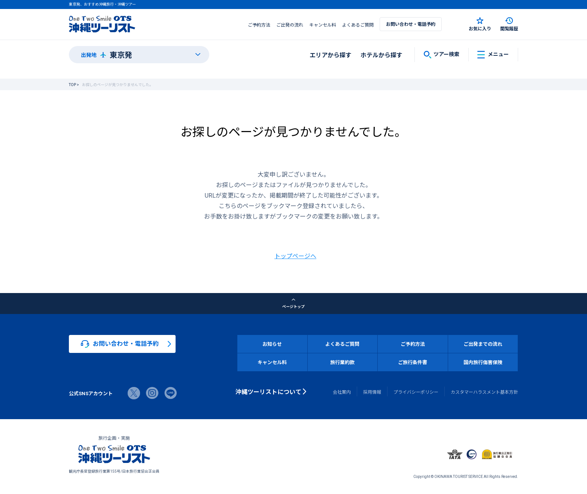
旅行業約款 (342, 362)
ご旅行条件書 (412, 362)
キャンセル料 (322, 24)
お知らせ (272, 343)
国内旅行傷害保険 (482, 362)
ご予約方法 (259, 24)
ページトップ (293, 303)
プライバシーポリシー (415, 391)
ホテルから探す (381, 54)
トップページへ (295, 255)
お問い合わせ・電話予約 (410, 24)
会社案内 (342, 391)
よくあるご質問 (358, 24)
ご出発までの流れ (482, 343)
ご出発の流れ (289, 24)
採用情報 (372, 391)
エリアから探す (331, 54)
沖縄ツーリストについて (268, 391)
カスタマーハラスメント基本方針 (484, 391)
